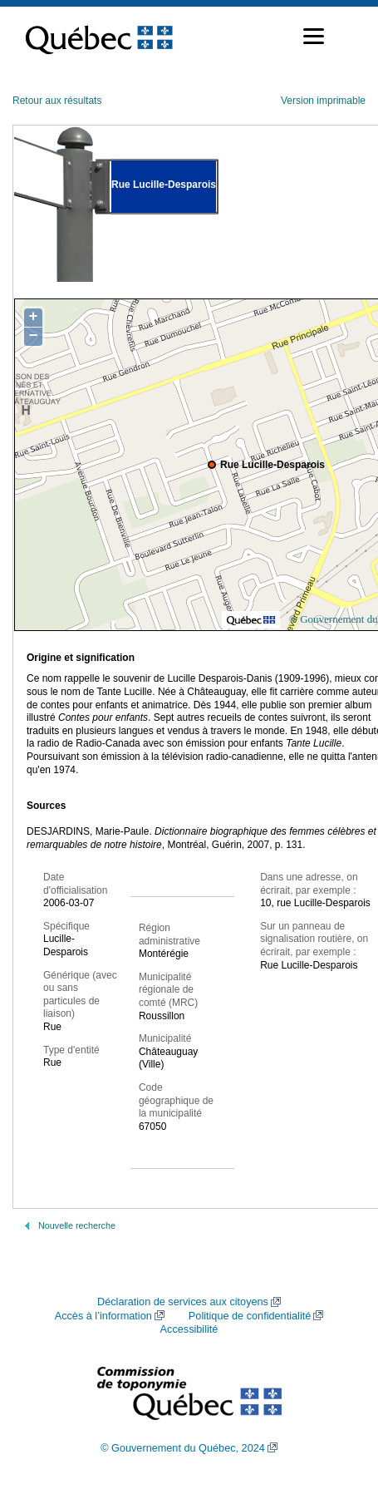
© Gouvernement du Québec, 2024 (183, 1448)
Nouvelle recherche (76, 1225)
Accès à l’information (103, 1316)
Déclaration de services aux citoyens (182, 1302)
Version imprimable (323, 100)
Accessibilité (189, 1329)
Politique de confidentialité (250, 1316)
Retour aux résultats (56, 100)
